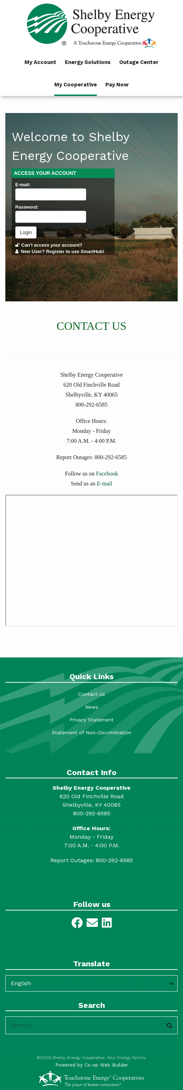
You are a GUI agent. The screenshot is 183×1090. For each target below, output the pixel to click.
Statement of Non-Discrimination (91, 732)
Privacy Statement (91, 720)
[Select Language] (91, 983)
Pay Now (117, 84)
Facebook (107, 474)
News (91, 707)
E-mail (104, 483)
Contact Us (91, 694)
